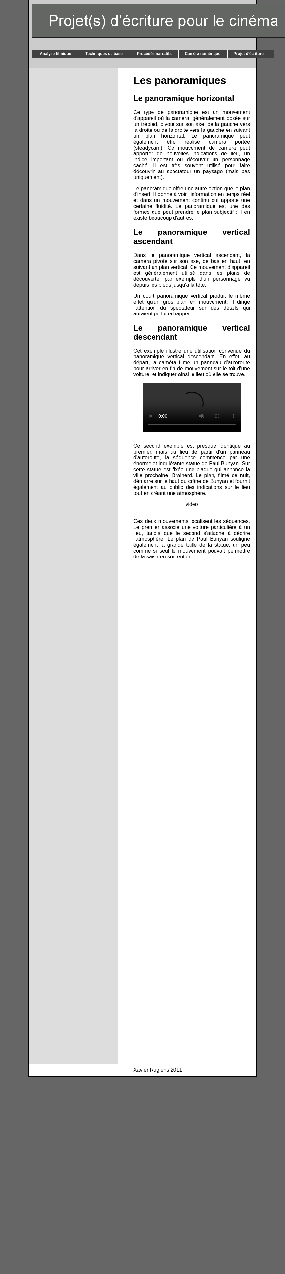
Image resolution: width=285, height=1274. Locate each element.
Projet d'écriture (250, 53)
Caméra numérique (203, 53)
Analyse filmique (54, 53)
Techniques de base (104, 53)
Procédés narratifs (155, 53)
